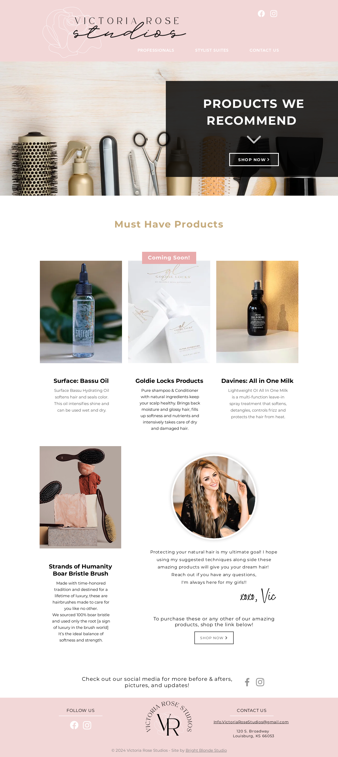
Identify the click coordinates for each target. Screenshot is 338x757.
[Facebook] (247, 682)
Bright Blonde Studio (206, 750)
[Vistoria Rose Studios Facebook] (261, 13)
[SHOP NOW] (254, 159)
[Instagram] (260, 682)
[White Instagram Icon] (273, 13)
